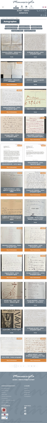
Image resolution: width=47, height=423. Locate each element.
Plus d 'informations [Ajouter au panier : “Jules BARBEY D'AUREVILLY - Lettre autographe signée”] (35, 139)
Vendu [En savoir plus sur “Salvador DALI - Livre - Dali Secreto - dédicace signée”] (11, 305)
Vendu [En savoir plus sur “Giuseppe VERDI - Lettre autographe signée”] (11, 139)
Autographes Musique (24, 28)
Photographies (27, 396)
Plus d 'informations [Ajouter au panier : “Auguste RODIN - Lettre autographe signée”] (35, 250)
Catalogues (3, 404)
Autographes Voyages (30, 30)
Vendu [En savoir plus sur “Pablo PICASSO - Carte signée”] (35, 112)
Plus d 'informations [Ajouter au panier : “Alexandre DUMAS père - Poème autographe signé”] (12, 250)
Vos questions (4, 398)
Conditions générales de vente (8, 400)
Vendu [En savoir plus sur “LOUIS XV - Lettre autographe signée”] (35, 84)
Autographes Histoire (36, 26)
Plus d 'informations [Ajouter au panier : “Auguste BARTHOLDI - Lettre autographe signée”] (12, 112)
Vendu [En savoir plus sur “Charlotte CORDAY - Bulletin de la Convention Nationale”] (11, 57)
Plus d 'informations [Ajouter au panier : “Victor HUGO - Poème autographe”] (12, 360)
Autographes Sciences (36, 28)
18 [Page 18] (31, 366)
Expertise (3, 392)
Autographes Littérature (11, 28)
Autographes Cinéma (24, 26)
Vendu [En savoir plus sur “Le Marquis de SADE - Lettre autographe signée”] (35, 57)
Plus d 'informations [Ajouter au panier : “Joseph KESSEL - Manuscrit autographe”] (12, 84)
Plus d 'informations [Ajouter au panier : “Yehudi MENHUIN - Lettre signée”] (12, 167)
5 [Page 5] (23, 366)
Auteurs (26, 388)
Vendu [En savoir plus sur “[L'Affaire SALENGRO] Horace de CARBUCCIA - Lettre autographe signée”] (11, 222)
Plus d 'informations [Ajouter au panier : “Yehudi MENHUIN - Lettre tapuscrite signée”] (35, 167)
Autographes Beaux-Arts (11, 26)
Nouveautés (27, 390)
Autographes (12, 18)
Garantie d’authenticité (6, 396)
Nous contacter (4, 390)
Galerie (7, 18)
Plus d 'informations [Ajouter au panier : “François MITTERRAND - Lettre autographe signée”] (35, 195)
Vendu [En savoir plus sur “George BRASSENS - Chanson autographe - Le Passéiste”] (35, 305)
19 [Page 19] (34, 366)
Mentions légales (5, 402)
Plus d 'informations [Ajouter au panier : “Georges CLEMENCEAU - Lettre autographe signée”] (35, 277)
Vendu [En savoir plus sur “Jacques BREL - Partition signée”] (11, 332)
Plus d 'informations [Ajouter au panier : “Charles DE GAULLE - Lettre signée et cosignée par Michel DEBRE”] (12, 195)
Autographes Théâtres (17, 30)
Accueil (3, 18)
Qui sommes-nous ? (5, 388)
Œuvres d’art (27, 394)
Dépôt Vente (4, 394)
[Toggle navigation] (3, 7)
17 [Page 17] (28, 366)
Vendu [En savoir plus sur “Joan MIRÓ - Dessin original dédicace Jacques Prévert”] (35, 222)
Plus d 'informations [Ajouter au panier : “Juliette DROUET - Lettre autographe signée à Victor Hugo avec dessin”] (35, 360)
